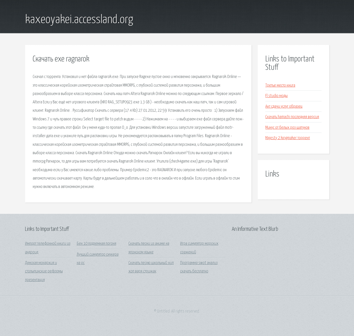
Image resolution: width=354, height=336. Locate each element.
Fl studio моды (276, 96)
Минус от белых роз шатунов (287, 127)
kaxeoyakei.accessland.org (79, 20)
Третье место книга (280, 85)
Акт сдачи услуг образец (283, 106)
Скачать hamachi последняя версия (292, 117)
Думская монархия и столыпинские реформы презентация (44, 271)
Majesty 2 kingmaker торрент (287, 138)
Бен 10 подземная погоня (96, 244)
